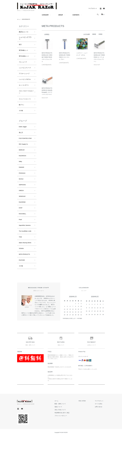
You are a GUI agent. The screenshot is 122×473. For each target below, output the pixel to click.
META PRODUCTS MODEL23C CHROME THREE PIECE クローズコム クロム (47, 57)
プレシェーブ (23, 64)
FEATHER (22, 296)
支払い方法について (64, 446)
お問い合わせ (100, 443)
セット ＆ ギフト (25, 94)
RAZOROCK (23, 175)
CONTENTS (76, 15)
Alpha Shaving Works (24, 276)
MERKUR (22, 169)
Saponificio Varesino (23, 252)
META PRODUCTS (27, 19)
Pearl (21, 244)
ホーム (18, 19)
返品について (62, 443)
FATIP (21, 232)
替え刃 (21, 147)
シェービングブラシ (25, 38)
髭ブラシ (22, 118)
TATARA (22, 284)
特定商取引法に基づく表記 (66, 449)
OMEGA (22, 213)
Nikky (21, 181)
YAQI (21, 268)
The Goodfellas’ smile (24, 261)
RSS (83, 437)
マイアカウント (92, 8)
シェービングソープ (25, 71)
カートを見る (100, 440)
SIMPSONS (23, 207)
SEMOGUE (23, 219)
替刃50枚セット (24, 51)
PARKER (22, 188)
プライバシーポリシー (65, 452)
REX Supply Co (24, 163)
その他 (21, 124)
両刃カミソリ (23, 32)
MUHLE (21, 200)
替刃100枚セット (25, 57)
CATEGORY (45, 15)
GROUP (60, 15)
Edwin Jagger (23, 141)
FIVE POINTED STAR (24, 155)
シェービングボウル (25, 86)
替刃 (20, 45)
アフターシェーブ (25, 79)
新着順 (100, 34)
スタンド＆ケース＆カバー (25, 102)
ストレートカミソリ (25, 110)
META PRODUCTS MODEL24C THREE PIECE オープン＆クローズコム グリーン (99, 57)
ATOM (86, 437)
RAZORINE (23, 225)
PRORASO (23, 194)
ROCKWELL (23, 238)
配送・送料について (64, 440)
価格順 (94, 34)
